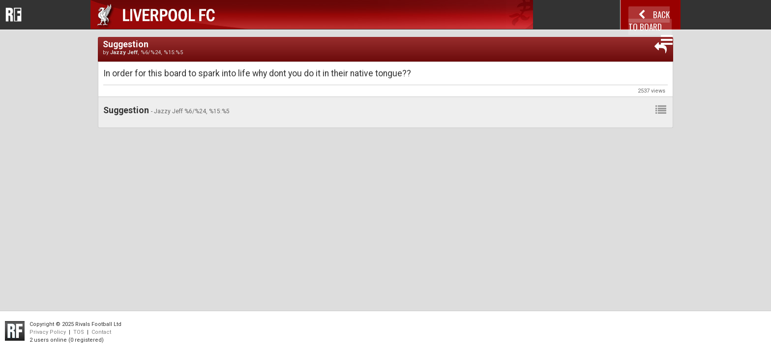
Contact (101, 332)
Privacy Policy (48, 332)
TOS (78, 332)
